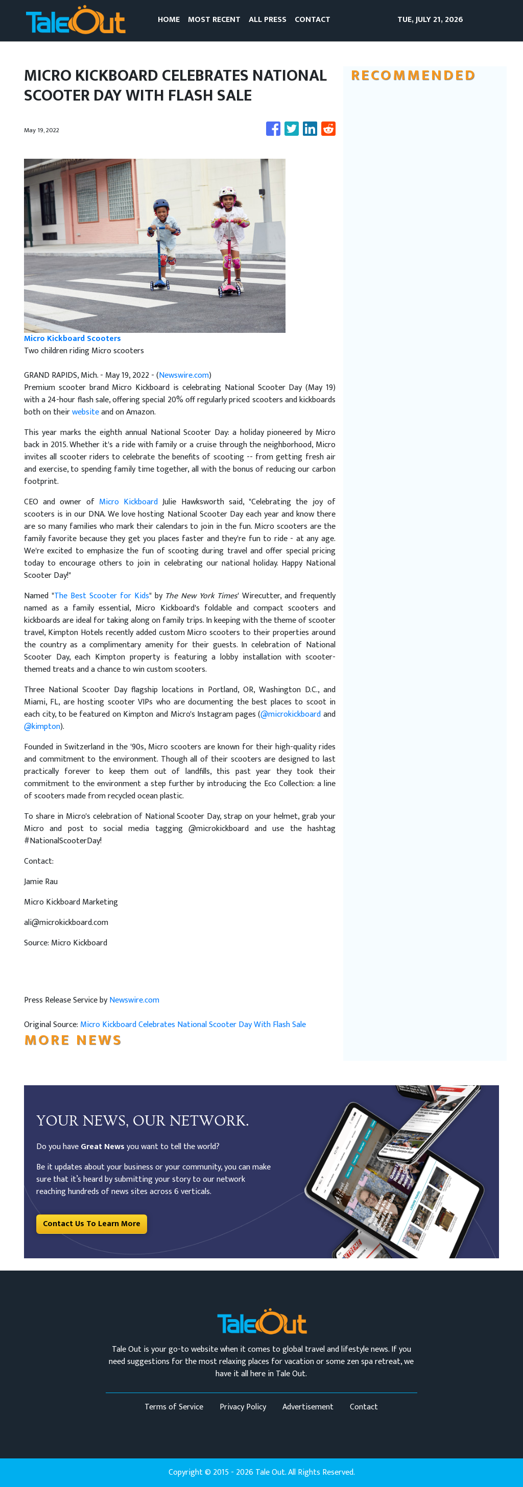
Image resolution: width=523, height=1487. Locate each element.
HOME (169, 20)
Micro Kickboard (128, 502)
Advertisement (308, 1407)
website (86, 412)
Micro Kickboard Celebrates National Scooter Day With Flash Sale (194, 1025)
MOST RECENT (214, 20)
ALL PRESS (268, 20)
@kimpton (42, 727)
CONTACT (312, 20)
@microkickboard (290, 714)
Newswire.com (184, 375)
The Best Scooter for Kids (101, 596)
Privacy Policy (243, 1407)
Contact (364, 1407)
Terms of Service (174, 1407)
